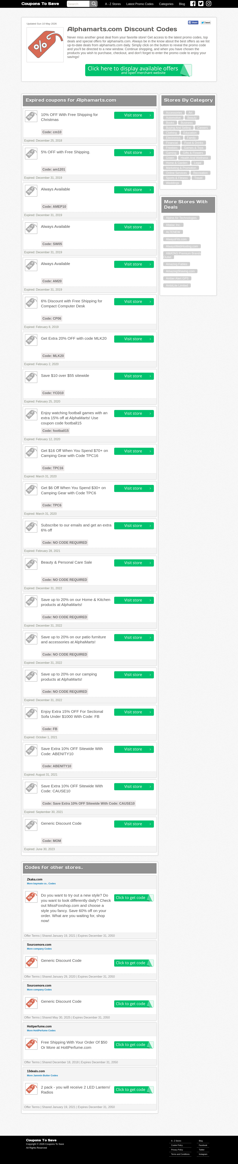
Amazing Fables (176, 264)
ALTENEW (173, 232)
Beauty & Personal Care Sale (66, 562)
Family (191, 137)
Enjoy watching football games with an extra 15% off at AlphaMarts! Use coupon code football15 (74, 418)
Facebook (203, 1145)
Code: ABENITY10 (56, 766)
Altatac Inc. (173, 225)
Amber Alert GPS (177, 278)
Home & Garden (176, 162)
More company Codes (39, 948)
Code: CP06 (51, 318)
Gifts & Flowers (193, 152)
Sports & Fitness (177, 178)
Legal (197, 162)
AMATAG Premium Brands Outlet (182, 255)
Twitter (201, 1150)
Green (170, 157)
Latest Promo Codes (140, 4)
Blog (182, 4)
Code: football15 (55, 431)
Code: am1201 (53, 169)
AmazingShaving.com (180, 271)
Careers (202, 127)
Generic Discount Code (61, 823)
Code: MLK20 (53, 356)
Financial (172, 142)
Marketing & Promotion (181, 167)
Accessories (174, 112)
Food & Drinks (193, 142)
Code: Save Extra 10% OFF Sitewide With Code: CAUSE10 (88, 803)
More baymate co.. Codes (41, 883)
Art (190, 112)
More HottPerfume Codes (41, 1030)
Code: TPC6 (51, 505)
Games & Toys (193, 147)
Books (170, 122)
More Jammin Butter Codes (42, 1075)
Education (190, 132)
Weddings (172, 183)
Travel (198, 178)
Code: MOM (51, 841)
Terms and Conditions (180, 1154)
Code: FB (49, 729)
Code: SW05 (52, 244)
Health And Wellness (194, 157)
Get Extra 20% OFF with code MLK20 (74, 338)
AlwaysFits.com (176, 239)
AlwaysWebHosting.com (182, 246)
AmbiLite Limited (177, 285)
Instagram (203, 1154)
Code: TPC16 (52, 468)
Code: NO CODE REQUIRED (64, 542)
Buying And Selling (178, 127)
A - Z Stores (113, 4)
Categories (166, 4)
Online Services (176, 172)
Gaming (171, 152)
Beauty (192, 117)
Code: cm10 (51, 132)
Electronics (173, 137)
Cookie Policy (177, 1145)
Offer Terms (32, 935)
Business (187, 122)
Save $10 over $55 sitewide (65, 375)
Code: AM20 (52, 281)
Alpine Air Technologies (181, 217)
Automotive (173, 117)
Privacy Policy (177, 1150)
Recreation (200, 172)
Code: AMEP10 (54, 206)
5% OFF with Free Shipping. (65, 152)
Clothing (171, 132)
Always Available (55, 189)
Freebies (171, 147)
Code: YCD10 (53, 393)
